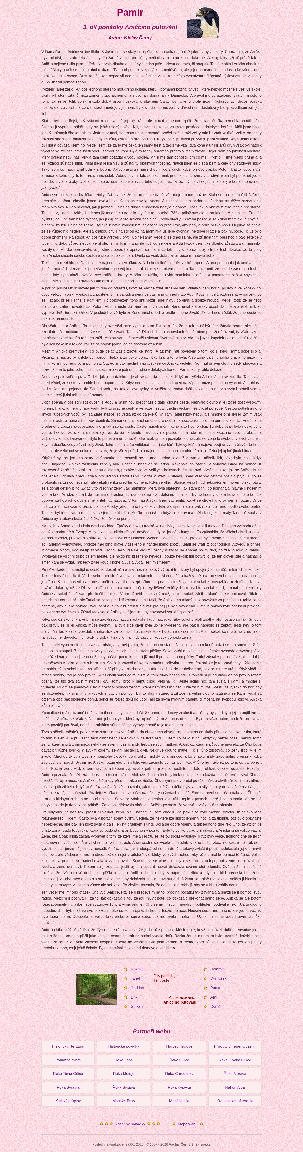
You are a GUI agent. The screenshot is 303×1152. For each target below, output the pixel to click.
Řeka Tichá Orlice (68, 1074)
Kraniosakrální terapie (235, 1101)
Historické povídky (123, 1046)
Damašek (218, 978)
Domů (215, 1007)
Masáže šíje (179, 1101)
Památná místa (68, 1060)
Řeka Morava (235, 1074)
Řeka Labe (124, 1060)
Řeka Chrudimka (179, 1074)
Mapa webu (188, 1124)
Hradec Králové (179, 1046)
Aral (213, 997)
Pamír (215, 988)
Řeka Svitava (123, 1087)
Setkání (137, 1007)
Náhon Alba (235, 1087)
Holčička (217, 969)
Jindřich (137, 988)
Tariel (135, 978)
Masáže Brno (123, 1101)
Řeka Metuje (123, 1074)
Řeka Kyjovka (179, 1087)
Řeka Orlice (179, 1060)
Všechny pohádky (130, 1124)
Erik (134, 997)
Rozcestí (138, 969)
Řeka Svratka (68, 1087)
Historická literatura (68, 1046)
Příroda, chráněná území (235, 1046)
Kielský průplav (68, 1101)
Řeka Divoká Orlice (235, 1060)
